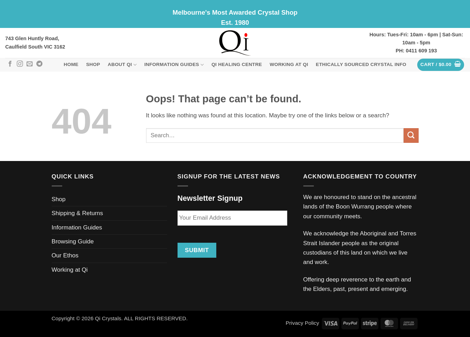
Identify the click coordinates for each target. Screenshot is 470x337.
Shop (93, 64)
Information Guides (174, 64)
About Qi (122, 64)
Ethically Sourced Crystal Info (361, 64)
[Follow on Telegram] (39, 64)
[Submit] (411, 135)
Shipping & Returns (77, 213)
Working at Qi (289, 64)
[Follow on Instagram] (20, 64)
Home (71, 64)
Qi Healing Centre (236, 64)
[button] (440, 65)
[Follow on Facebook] (10, 64)
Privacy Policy (302, 323)
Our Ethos (65, 255)
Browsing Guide (73, 241)
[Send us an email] (29, 64)
